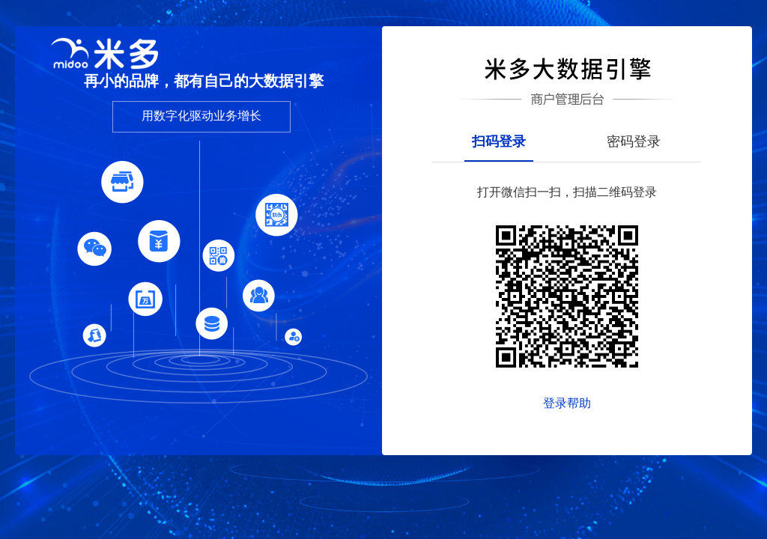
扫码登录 (499, 142)
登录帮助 (567, 403)
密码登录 (634, 142)
